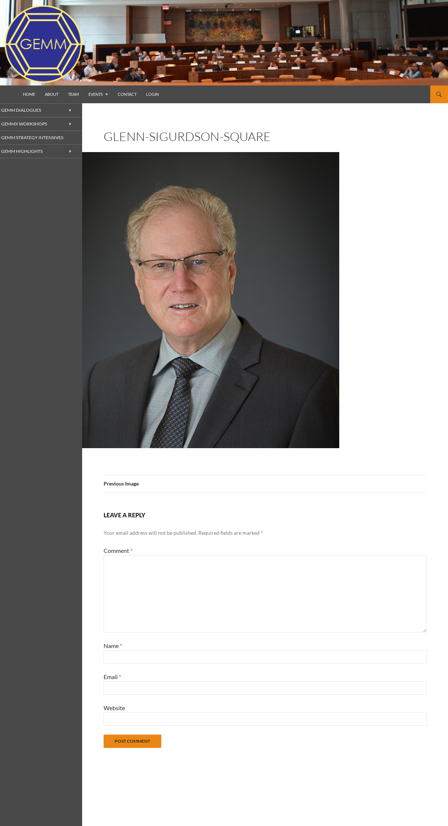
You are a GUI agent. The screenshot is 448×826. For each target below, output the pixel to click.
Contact (127, 94)
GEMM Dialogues (29, 110)
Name (113, 645)
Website (114, 707)
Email (112, 676)
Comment (118, 550)
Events (95, 94)
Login (152, 94)
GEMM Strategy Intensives (38, 137)
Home (29, 94)
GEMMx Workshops (32, 123)
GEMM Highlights (29, 151)
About (51, 94)
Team (73, 94)
